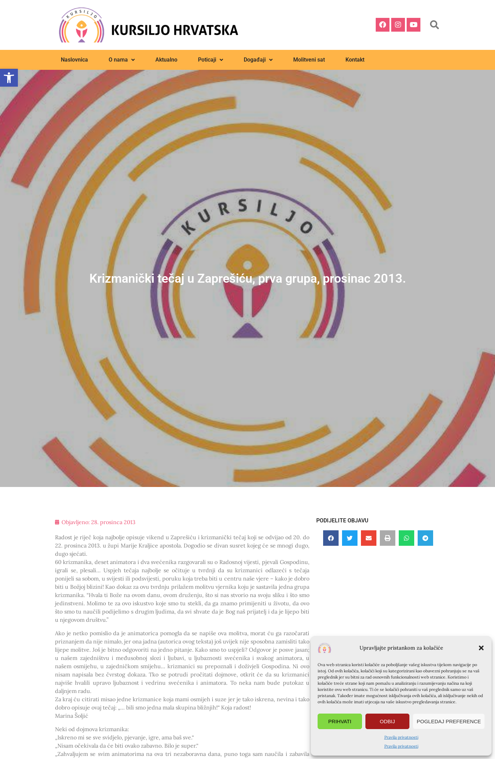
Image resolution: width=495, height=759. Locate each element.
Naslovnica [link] (74, 59)
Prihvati (339, 721)
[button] (481, 647)
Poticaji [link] (210, 60)
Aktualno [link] (166, 59)
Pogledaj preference (449, 721)
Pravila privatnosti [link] (401, 737)
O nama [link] (122, 60)
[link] (9, 78)
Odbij (387, 721)
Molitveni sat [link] (309, 59)
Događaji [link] (258, 60)
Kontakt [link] (354, 59)
